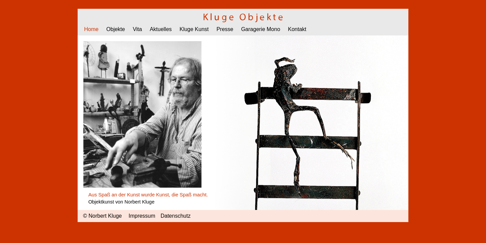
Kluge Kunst (194, 29)
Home (91, 29)
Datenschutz (176, 216)
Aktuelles (161, 29)
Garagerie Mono (260, 29)
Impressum (142, 216)
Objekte (115, 29)
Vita (137, 29)
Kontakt (297, 29)
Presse (224, 29)
